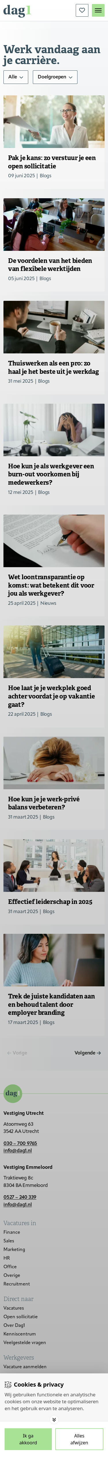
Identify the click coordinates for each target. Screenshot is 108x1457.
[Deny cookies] (79, 1439)
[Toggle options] (54, 1419)
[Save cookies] (28, 1439)
